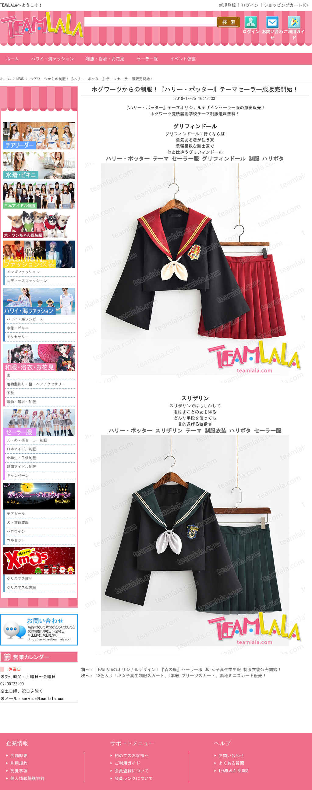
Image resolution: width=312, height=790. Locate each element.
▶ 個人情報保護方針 (25, 778)
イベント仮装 (183, 59)
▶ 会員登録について (129, 771)
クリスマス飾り (19, 579)
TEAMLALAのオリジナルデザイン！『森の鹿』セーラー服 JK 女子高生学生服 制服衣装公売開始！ (189, 669)
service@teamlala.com (43, 698)
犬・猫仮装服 (18, 522)
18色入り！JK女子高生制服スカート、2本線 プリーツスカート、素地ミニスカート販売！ (181, 676)
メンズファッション (23, 272)
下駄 (10, 393)
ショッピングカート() (286, 5)
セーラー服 (147, 59)
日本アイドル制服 (21, 449)
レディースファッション (27, 281)
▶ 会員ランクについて (131, 778)
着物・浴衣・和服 (21, 402)
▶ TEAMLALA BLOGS (231, 771)
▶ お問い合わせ (229, 755)
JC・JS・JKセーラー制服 (27, 440)
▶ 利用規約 (16, 763)
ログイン (249, 5)
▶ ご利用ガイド (125, 763)
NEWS (20, 79)
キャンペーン (18, 475)
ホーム (12, 59)
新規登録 (227, 5)
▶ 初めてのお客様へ (129, 755)
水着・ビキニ (18, 328)
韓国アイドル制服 (21, 467)
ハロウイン (16, 531)
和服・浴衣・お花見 (105, 59)
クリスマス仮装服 (21, 587)
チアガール (16, 514)
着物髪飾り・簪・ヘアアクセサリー (36, 384)
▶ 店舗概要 (16, 755)
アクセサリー (18, 337)
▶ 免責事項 (16, 771)
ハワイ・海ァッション (52, 59)
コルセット (16, 540)
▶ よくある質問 (229, 763)
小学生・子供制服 (21, 458)
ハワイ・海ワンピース (25, 319)
